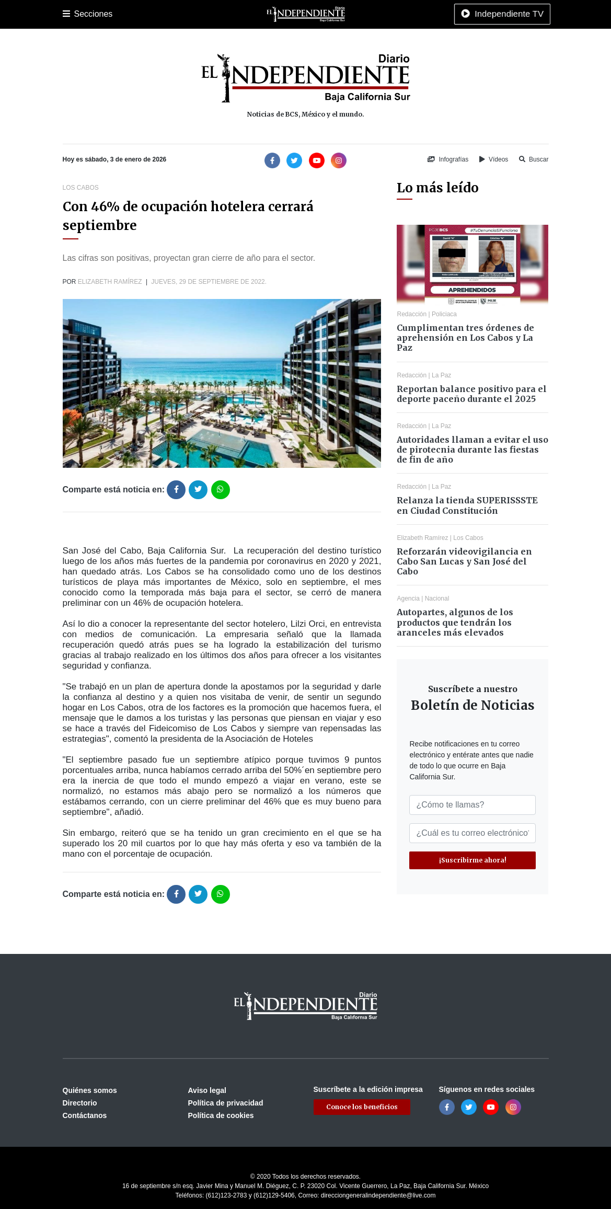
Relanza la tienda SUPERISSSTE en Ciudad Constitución (467, 505)
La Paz (108, 14)
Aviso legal (207, 1090)
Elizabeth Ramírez (110, 281)
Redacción (411, 314)
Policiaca (185, 14)
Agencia (408, 598)
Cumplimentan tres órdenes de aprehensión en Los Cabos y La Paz (465, 338)
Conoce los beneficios (362, 1107)
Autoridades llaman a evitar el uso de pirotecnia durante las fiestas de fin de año (472, 449)
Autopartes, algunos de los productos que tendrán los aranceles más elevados (455, 622)
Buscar (534, 159)
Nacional (293, 14)
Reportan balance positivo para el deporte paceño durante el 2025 (472, 394)
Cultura (258, 14)
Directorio (80, 1103)
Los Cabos (145, 14)
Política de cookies (221, 1115)
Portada (75, 14)
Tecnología (469, 14)
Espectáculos (421, 14)
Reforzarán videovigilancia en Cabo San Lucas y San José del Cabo (464, 561)
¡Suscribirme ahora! (472, 860)
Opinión (378, 14)
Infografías (448, 159)
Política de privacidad (225, 1103)
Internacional (337, 14)
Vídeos (494, 159)
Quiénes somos (90, 1090)
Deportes (223, 14)
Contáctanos (85, 1115)
